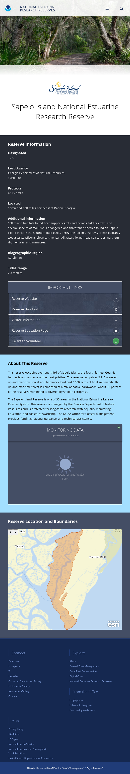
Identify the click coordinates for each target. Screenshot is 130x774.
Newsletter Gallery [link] (18, 691)
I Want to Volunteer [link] (65, 341)
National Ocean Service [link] (21, 744)
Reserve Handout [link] (65, 309)
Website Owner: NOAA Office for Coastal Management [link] (55, 768)
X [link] (9, 671)
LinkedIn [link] (13, 676)
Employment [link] (77, 700)
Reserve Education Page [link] (65, 330)
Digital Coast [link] (77, 676)
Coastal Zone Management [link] (85, 666)
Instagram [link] (14, 666)
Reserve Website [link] (65, 299)
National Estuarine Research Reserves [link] (91, 681)
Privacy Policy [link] (15, 729)
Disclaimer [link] (14, 734)
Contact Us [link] (14, 696)
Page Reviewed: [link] (95, 768)
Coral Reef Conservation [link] (83, 671)
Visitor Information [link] (65, 320)
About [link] (73, 661)
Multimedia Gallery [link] (19, 686)
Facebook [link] (13, 661)
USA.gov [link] (13, 739)
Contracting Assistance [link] (82, 710)
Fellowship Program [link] (81, 705)
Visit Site (15, 178)
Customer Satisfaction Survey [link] (24, 681)
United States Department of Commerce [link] (30, 758)
